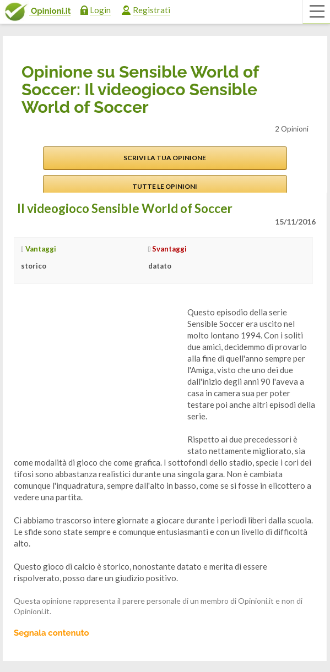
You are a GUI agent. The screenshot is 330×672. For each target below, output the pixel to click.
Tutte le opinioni (164, 186)
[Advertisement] (96, 375)
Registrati (151, 10)
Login (100, 10)
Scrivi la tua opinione (164, 158)
